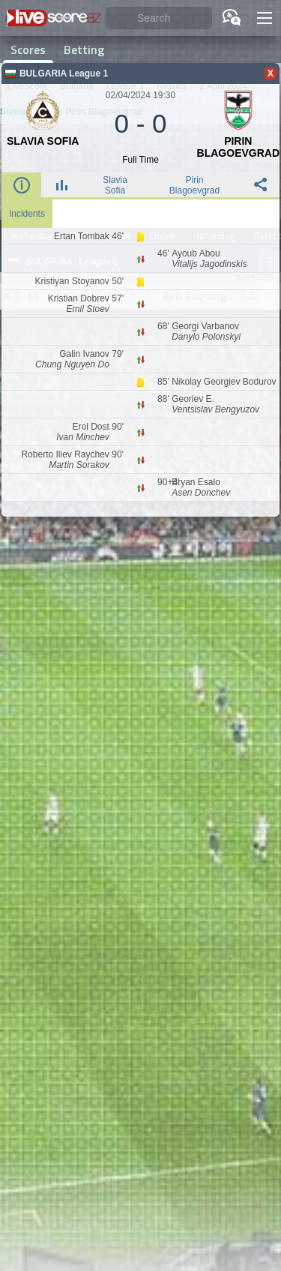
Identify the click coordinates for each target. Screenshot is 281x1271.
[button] (264, 18)
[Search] (159, 18)
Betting (84, 49)
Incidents (27, 213)
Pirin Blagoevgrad (194, 185)
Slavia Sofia (115, 185)
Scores (28, 49)
